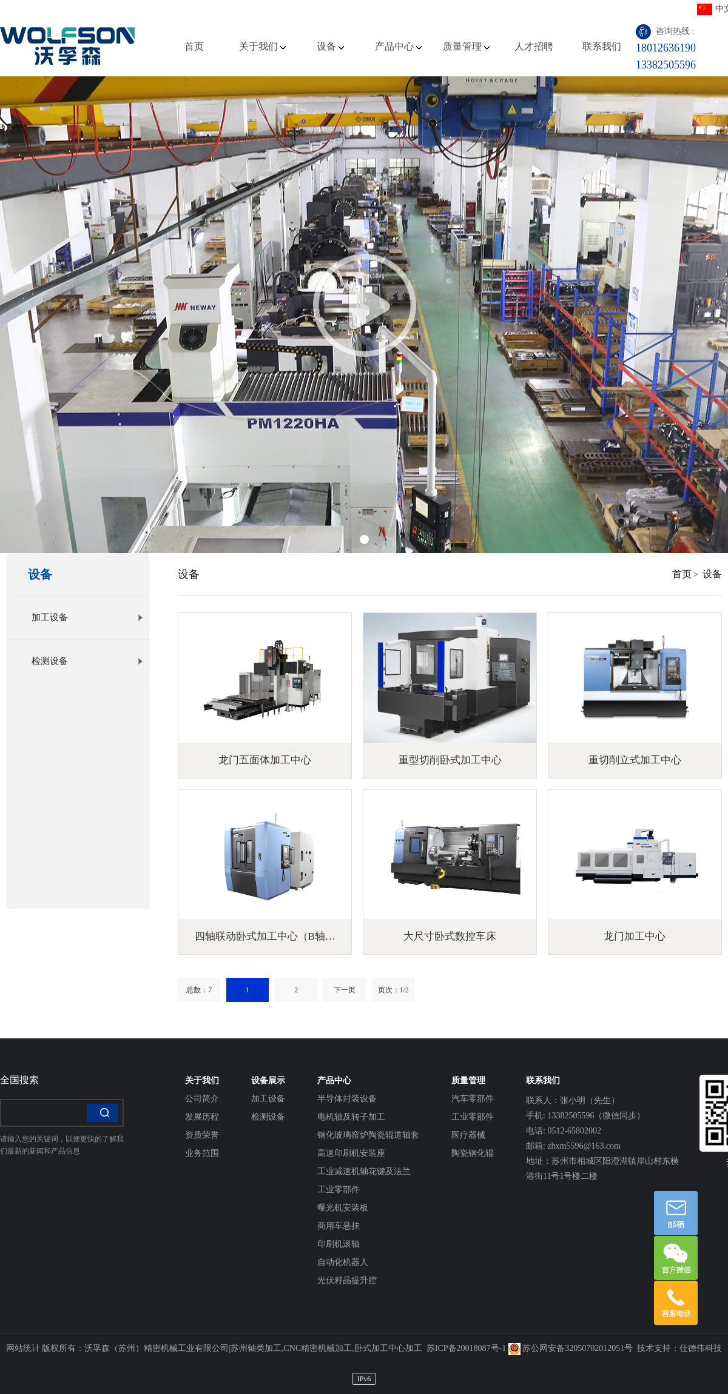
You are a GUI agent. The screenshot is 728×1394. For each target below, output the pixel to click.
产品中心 (398, 46)
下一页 (345, 990)
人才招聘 (533, 46)
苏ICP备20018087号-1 (466, 1348)
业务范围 (202, 1153)
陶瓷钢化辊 (472, 1153)
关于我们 (262, 46)
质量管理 (466, 46)
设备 (330, 46)
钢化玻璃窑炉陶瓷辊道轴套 (368, 1135)
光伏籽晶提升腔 (347, 1280)
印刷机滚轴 (338, 1244)
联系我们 (601, 46)
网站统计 (23, 1348)
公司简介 (202, 1098)
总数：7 (199, 990)
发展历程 (202, 1116)
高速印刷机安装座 (351, 1153)
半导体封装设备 (347, 1098)
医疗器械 (468, 1135)
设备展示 (268, 1080)
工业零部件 (338, 1189)
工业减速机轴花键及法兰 (364, 1171)
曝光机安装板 (342, 1207)
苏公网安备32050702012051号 (570, 1348)
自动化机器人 (342, 1262)
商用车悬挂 (338, 1225)
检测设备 (87, 661)
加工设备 (87, 617)
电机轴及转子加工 (351, 1116)
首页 (194, 46)
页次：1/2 (393, 990)
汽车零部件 (472, 1098)
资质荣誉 (202, 1135)
